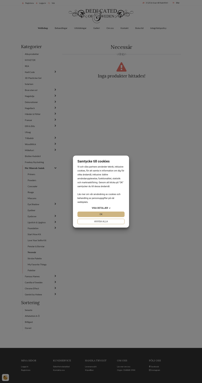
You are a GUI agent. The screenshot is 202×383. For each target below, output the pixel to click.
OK (100, 214)
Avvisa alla (101, 221)
